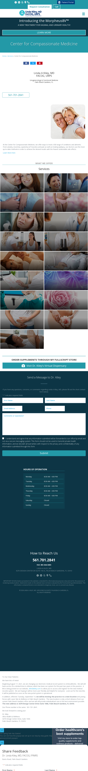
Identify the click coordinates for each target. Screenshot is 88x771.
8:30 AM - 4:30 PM (51, 477)
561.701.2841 (44, 559)
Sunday (28, 505)
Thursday (29, 491)
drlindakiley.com (35, 689)
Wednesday (30, 486)
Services (10, 56)
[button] (40, 7)
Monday (29, 477)
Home (4, 56)
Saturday (29, 500)
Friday (28, 496)
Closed (46, 500)
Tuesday (29, 481)
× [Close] (2, 730)
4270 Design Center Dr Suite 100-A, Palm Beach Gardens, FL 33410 (44, 571)
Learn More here (9, 153)
